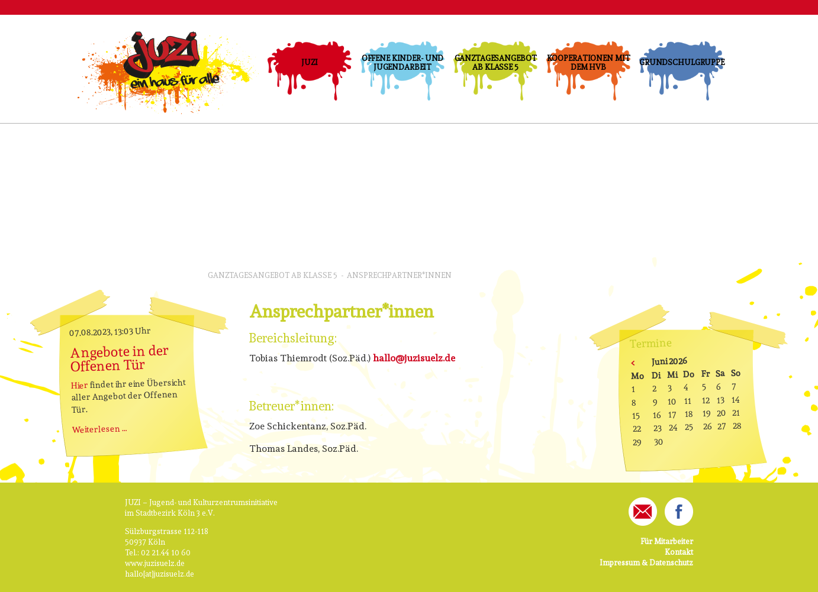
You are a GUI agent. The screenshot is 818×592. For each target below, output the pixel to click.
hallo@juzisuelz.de (414, 358)
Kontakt (679, 552)
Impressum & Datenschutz (646, 562)
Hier (80, 385)
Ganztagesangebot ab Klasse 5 (496, 63)
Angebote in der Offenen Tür (119, 358)
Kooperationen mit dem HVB (588, 63)
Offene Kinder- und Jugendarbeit (403, 63)
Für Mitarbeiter (666, 541)
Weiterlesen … (99, 429)
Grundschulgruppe (681, 62)
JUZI (309, 62)
